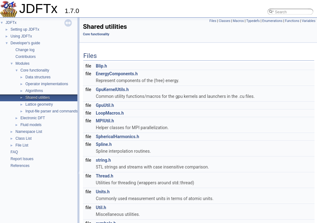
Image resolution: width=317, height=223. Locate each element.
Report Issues (22, 159)
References (20, 166)
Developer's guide (25, 43)
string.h (103, 160)
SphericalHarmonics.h (117, 136)
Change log (24, 50)
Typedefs (253, 21)
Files (213, 21)
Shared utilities (37, 97)
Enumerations (272, 21)
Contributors (25, 57)
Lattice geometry (39, 104)
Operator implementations (46, 84)
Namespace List (28, 131)
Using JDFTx (21, 36)
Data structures (37, 77)
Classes (224, 21)
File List (21, 145)
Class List (23, 138)
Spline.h (104, 144)
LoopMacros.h (110, 113)
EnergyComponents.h (117, 73)
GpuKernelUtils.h (112, 89)
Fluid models (30, 125)
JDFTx (11, 22)
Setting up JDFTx (25, 29)
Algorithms (34, 91)
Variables (308, 21)
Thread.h (104, 175)
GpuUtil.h (105, 105)
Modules (22, 63)
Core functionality (34, 70)
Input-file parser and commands (51, 111)
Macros (238, 21)
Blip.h (101, 65)
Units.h (103, 191)
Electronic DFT (32, 118)
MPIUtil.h (105, 120)
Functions (292, 21)
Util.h (101, 207)
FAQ (14, 152)
